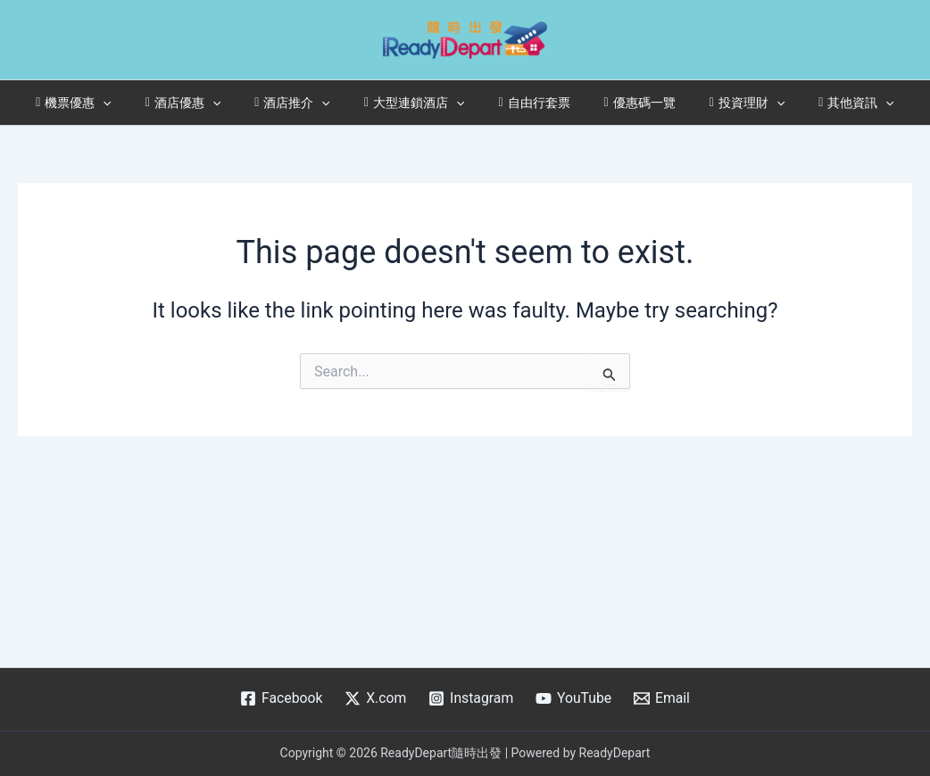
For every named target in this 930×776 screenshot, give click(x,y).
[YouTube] (574, 698)
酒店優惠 (206, 102)
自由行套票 (529, 102)
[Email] (663, 698)
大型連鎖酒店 (419, 102)
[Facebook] (279, 698)
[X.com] (375, 698)
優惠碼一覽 (626, 102)
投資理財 (725, 102)
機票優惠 (105, 102)
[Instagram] (470, 698)
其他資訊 (825, 102)
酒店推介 (306, 102)
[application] (134, 102)
